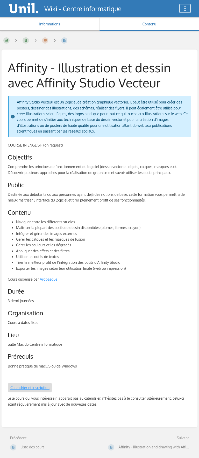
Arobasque (49, 279)
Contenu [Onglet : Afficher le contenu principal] (149, 24)
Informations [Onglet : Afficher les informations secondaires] (49, 24)
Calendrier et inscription (29, 387)
